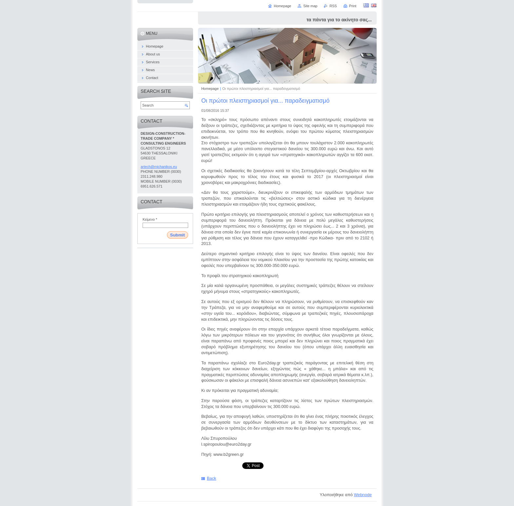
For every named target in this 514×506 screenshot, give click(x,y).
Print (352, 6)
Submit (177, 235)
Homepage (210, 89)
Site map (310, 6)
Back (211, 478)
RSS (333, 6)
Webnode (363, 494)
